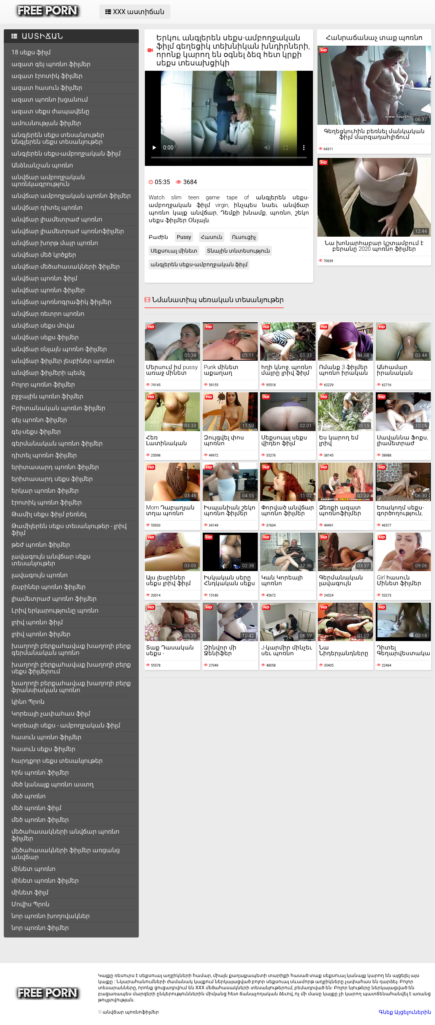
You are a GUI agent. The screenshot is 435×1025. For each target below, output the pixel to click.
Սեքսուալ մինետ (174, 251)
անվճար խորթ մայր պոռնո (54, 243)
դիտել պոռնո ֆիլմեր (44, 455)
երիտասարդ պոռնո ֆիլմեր (55, 467)
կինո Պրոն (27, 701)
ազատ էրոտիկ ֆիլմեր (47, 76)
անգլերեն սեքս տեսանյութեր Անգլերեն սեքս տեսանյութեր (57, 138)
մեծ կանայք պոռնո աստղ (52, 784)
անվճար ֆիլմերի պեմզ (48, 372)
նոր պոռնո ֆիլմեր (40, 927)
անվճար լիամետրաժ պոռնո (56, 219)
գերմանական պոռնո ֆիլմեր (57, 443)
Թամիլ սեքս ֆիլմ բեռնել (48, 514)
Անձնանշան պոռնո (42, 165)
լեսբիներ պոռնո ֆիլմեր (48, 586)
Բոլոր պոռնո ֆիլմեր (43, 384)
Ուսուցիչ (244, 237)
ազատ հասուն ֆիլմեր (46, 87)
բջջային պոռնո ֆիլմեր (47, 396)
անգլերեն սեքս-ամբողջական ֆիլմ (66, 153)
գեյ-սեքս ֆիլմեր (36, 431)
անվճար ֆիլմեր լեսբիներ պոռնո (62, 360)
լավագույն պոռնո (39, 575)
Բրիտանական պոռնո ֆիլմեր (58, 408)
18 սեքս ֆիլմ (31, 52)
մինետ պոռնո (33, 868)
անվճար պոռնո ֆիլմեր (48, 290)
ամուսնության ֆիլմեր (46, 123)
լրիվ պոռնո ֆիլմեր (40, 634)
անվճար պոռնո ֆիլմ (44, 278)
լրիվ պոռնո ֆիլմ (37, 622)
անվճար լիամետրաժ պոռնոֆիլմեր (67, 231)
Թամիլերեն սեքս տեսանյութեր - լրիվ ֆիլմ (69, 529)
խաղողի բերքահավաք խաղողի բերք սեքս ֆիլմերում (71, 668)
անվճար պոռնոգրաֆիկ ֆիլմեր (61, 302)
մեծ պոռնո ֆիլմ (36, 808)
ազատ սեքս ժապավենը (50, 111)
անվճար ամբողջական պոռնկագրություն (48, 180)
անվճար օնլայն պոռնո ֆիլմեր (59, 349)
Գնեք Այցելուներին (405, 1012)
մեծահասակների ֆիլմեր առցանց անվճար (65, 854)
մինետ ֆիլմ (29, 892)
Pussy (184, 237)
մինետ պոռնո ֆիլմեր (45, 880)
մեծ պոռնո (28, 796)
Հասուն (211, 237)
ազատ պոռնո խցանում (49, 99)
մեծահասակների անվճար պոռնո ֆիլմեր (65, 835)
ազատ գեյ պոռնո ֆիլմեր (50, 64)
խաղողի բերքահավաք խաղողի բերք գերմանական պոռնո (71, 649)
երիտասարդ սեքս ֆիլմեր (52, 478)
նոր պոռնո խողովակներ (50, 916)
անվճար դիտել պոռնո (47, 207)
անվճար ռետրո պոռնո (47, 313)
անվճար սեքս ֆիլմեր (45, 337)
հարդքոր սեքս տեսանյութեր (57, 760)
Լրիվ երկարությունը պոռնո (54, 610)
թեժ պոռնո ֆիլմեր (40, 544)
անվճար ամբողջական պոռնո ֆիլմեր (71, 195)
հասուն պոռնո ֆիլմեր (46, 737)
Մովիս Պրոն (30, 904)
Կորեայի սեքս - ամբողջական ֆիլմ (65, 725)
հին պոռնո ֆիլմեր (40, 772)
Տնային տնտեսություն (238, 251)
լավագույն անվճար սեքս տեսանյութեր (50, 560)
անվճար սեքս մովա (43, 325)
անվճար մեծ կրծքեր (43, 254)
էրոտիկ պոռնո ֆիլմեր (46, 502)
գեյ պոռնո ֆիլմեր (39, 419)
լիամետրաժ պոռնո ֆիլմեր (54, 598)
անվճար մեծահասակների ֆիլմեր (65, 266)
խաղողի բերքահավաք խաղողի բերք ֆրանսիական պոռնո (71, 687)
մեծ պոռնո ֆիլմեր (40, 819)
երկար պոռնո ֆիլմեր (45, 490)
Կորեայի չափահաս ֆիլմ (50, 713)
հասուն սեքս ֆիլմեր (43, 749)
